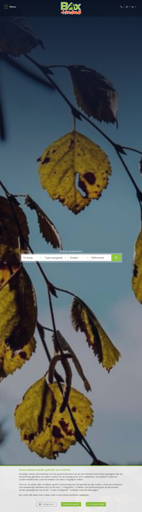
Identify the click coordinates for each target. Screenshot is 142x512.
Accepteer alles (97, 504)
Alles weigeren (72, 504)
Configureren (48, 504)
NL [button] (132, 7)
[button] (32, 257)
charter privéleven (70, 495)
